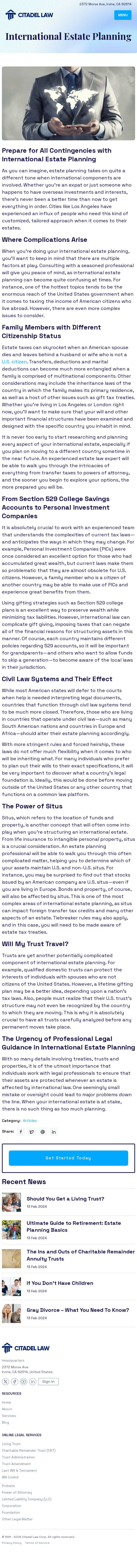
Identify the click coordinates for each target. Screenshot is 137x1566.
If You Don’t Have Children (60, 1283)
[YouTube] (23, 1381)
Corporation (11, 1506)
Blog (5, 1422)
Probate (8, 1486)
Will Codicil (10, 1477)
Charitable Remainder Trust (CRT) (29, 1450)
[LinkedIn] (32, 1381)
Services (9, 1416)
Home (6, 1402)
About (7, 1409)
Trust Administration (18, 1457)
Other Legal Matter (17, 1519)
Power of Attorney (17, 1492)
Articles (30, 1120)
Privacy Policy (11, 1543)
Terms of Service (37, 1543)
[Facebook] (14, 1381)
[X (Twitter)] (5, 1381)
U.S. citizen (14, 362)
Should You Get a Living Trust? (65, 1198)
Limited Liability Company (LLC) (26, 1499)
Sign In (48, 1381)
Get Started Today (68, 1158)
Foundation (11, 1512)
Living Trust (11, 1444)
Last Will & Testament (19, 1470)
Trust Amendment (16, 1464)
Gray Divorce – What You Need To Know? (78, 1310)
